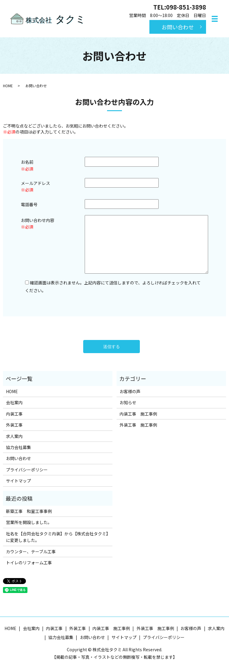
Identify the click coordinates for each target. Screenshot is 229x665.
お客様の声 (130, 391)
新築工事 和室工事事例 (29, 511)
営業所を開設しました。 (29, 522)
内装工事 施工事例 (138, 414)
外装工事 (14, 425)
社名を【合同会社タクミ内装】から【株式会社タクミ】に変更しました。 (57, 537)
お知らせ (128, 402)
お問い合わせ (178, 26)
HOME (8, 85)
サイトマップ (18, 481)
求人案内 (14, 436)
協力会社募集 (18, 447)
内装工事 (14, 414)
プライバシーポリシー (27, 470)
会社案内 (14, 402)
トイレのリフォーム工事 (29, 563)
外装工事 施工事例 (138, 425)
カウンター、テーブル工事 (31, 551)
